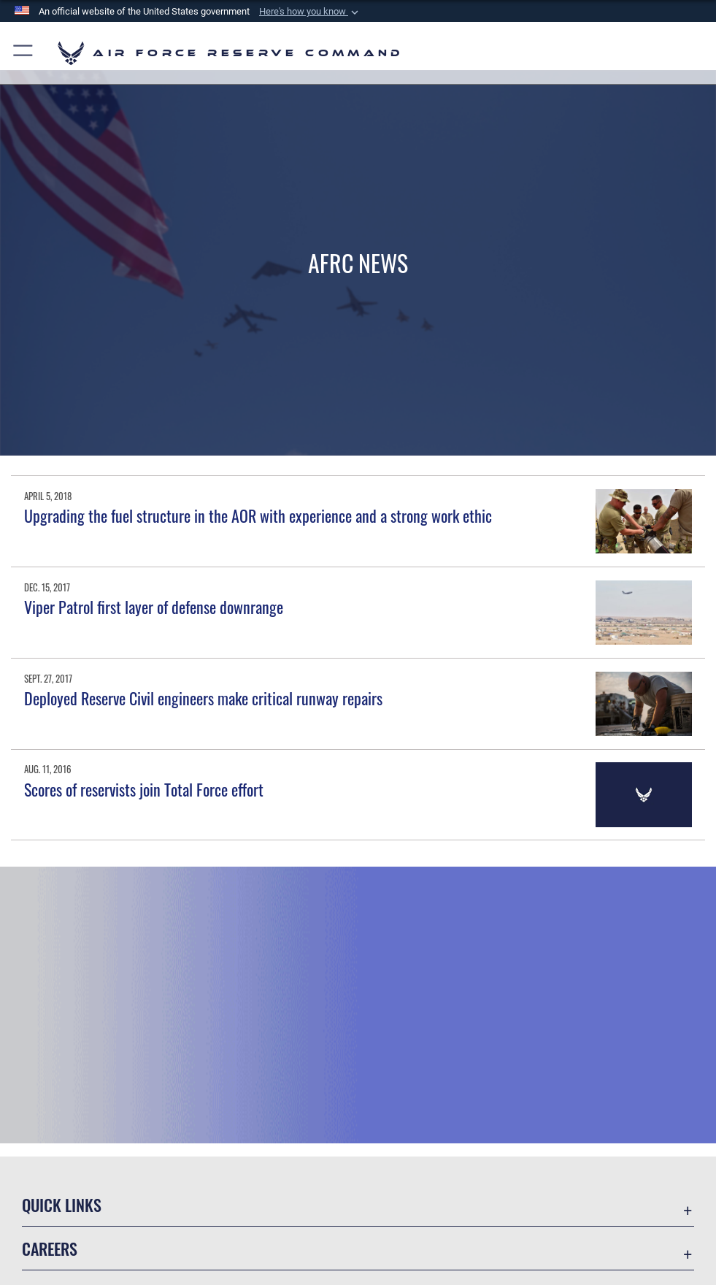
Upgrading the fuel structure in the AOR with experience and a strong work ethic (258, 515)
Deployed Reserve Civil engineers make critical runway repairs (203, 698)
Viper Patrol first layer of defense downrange (153, 606)
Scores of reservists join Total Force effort (143, 789)
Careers (49, 1248)
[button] (310, 11)
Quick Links (61, 1204)
